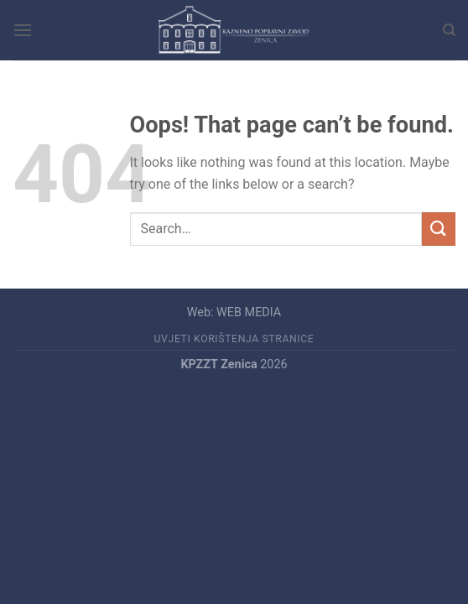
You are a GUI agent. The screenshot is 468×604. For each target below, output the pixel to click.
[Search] (449, 30)
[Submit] (438, 228)
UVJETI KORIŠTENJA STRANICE (234, 339)
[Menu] (23, 29)
